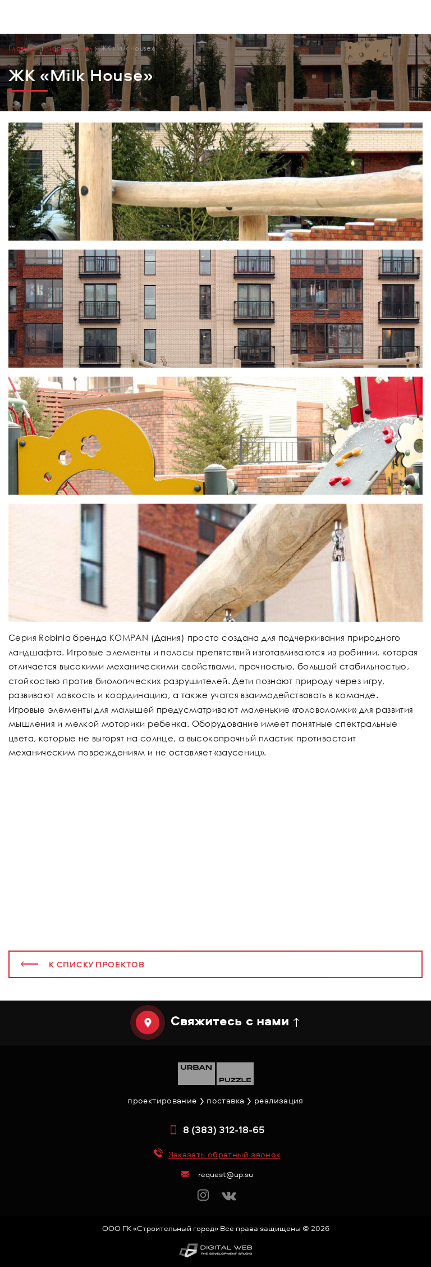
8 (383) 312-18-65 (224, 1130)
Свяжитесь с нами (230, 1020)
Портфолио (68, 48)
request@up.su (225, 1174)
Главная (22, 48)
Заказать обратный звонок (224, 1154)
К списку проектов (97, 964)
